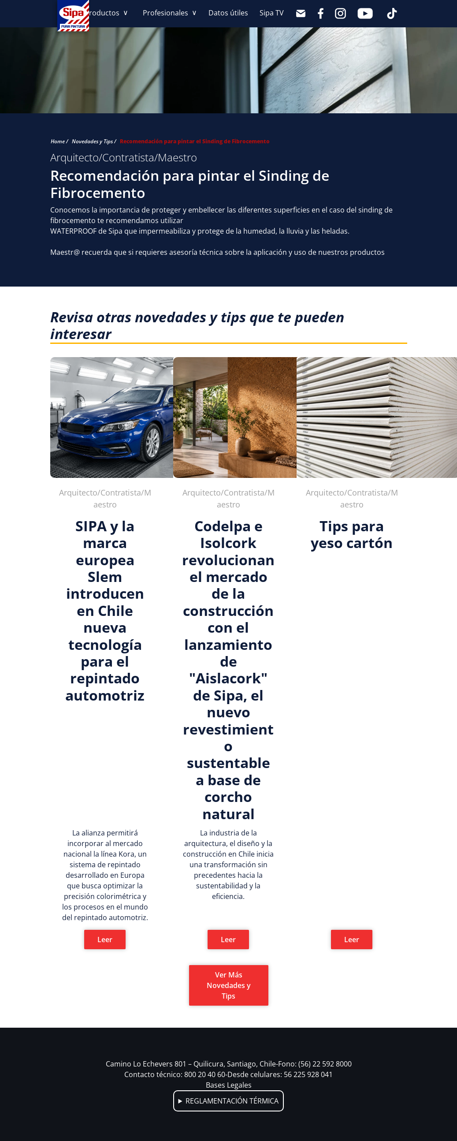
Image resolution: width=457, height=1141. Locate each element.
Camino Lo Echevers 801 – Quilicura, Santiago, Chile (192, 1064)
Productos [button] (103, 13)
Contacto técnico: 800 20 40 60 (175, 1074)
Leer (104, 939)
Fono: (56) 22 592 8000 (315, 1064)
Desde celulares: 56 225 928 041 (280, 1074)
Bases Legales (229, 1085)
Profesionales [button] (166, 13)
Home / (59, 141)
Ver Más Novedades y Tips (229, 985)
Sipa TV (272, 13)
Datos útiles (228, 13)
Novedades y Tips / (94, 141)
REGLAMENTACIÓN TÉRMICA (232, 1101)
